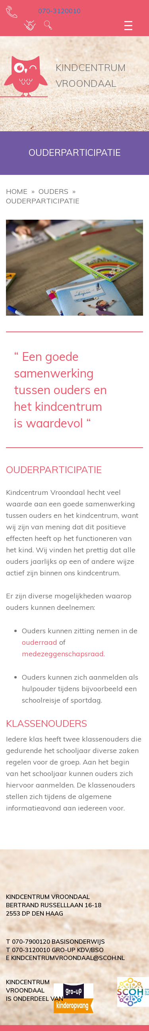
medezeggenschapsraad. (63, 653)
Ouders (53, 191)
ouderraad (39, 642)
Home (16, 191)
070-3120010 (54, 11)
